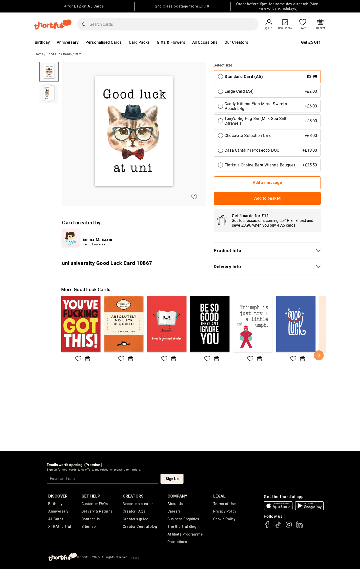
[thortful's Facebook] (267, 527)
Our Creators (236, 42)
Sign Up (172, 479)
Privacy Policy (224, 512)
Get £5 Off (310, 42)
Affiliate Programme (185, 535)
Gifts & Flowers (171, 42)
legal (219, 496)
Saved (302, 28)
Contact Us (91, 519)
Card (78, 54)
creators (133, 496)
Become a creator (138, 504)
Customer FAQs (95, 504)
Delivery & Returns (97, 512)
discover (58, 496)
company (177, 496)
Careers (174, 512)
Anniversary (67, 42)
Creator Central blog (140, 527)
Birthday (42, 42)
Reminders (285, 28)
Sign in (268, 28)
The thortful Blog (182, 527)
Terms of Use (224, 504)
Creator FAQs (134, 512)
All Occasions (205, 42)
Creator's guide (135, 519)
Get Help (91, 496)
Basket (320, 28)
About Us (175, 504)
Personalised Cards (104, 42)
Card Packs (139, 42)
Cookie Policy (224, 519)
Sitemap (89, 527)
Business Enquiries (183, 519)
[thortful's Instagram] (288, 527)
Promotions (177, 543)
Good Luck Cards (59, 54)
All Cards (56, 519)
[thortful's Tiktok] (278, 527)
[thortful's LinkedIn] (299, 527)
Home (39, 54)
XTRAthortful (59, 527)
